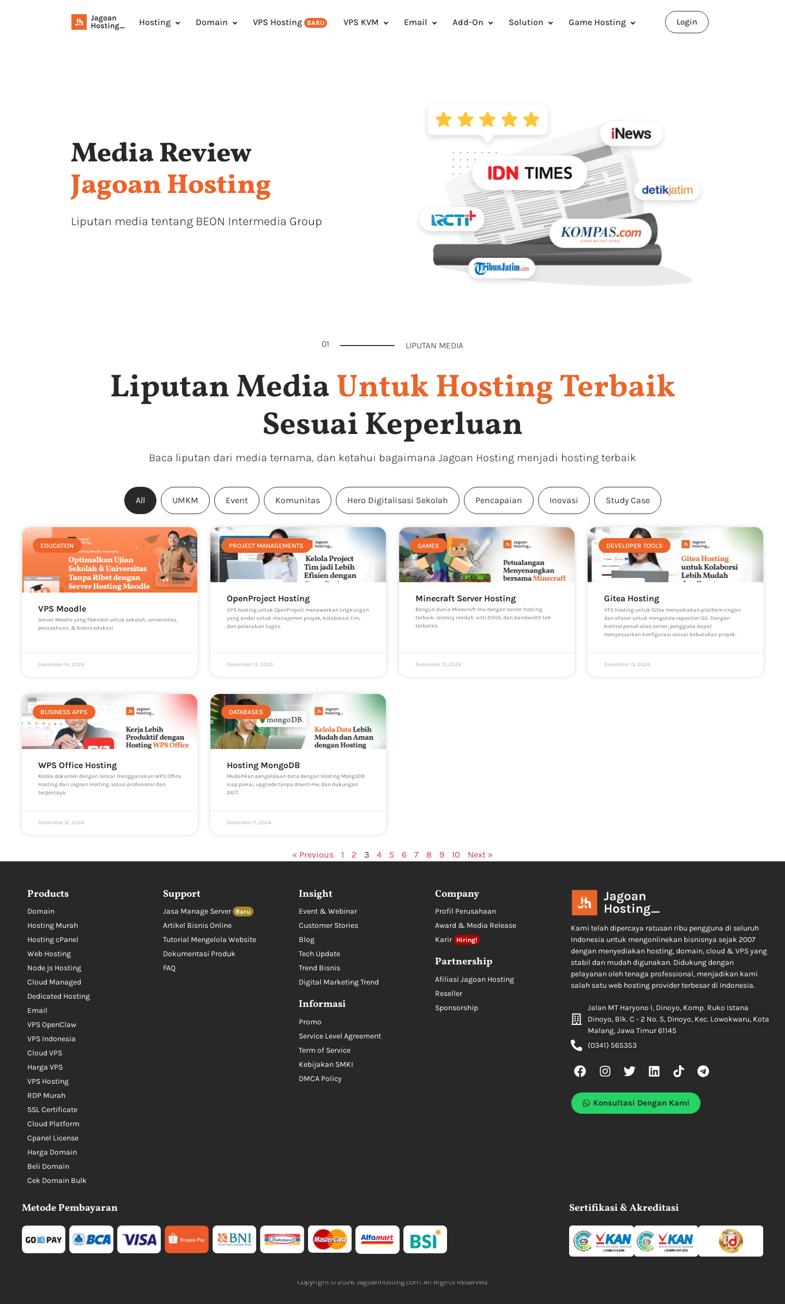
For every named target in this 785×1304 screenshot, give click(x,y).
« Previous (313, 854)
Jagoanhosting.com (389, 1282)
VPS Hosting (290, 22)
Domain (212, 22)
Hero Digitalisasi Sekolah (397, 500)
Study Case (628, 500)
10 (456, 854)
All (140, 500)
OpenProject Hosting (268, 598)
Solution (526, 22)
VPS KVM (361, 22)
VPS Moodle (62, 608)
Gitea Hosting (631, 598)
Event (237, 500)
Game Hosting (597, 22)
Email (415, 22)
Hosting (155, 22)
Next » (480, 854)
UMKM (185, 500)
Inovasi (564, 500)
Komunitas (297, 500)
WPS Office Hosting (77, 765)
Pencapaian (498, 500)
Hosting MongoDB (263, 765)
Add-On (468, 22)
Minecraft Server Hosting (465, 598)
